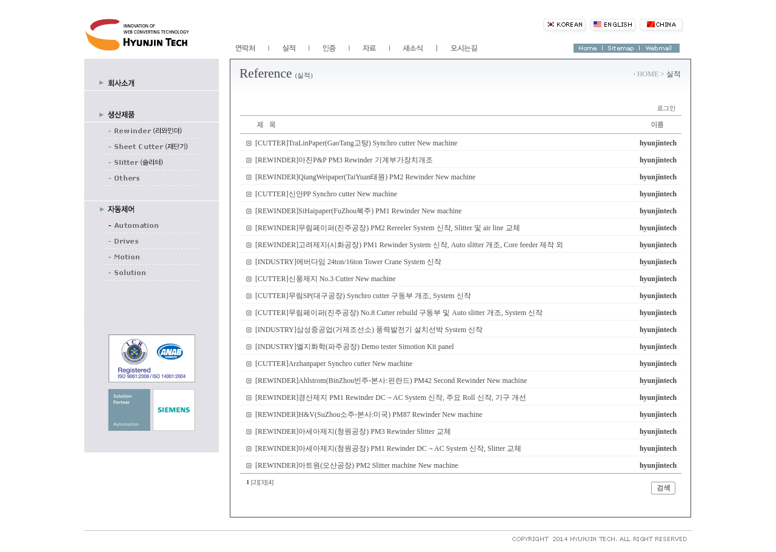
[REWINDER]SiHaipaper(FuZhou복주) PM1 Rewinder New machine (358, 211)
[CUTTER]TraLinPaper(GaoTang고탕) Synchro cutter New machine (356, 143)
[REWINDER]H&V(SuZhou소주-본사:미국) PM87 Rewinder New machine (369, 414)
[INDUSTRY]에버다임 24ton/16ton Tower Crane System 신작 (348, 262)
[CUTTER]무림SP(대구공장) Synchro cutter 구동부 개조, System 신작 (363, 295)
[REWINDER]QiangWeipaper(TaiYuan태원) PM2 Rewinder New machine (365, 177)
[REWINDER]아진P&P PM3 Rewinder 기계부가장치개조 (344, 160)
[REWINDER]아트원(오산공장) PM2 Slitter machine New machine (356, 465)
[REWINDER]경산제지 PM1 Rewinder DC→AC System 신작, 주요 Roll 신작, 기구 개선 (390, 397)
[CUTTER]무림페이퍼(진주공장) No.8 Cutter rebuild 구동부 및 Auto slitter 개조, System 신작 (399, 312)
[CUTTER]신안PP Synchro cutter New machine (326, 194)
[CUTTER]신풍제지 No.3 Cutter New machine (325, 278)
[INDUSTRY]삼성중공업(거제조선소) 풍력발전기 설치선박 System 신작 (369, 329)
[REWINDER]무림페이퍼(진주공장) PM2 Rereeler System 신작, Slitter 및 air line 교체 (387, 228)
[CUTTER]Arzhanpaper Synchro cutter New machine (333, 363)
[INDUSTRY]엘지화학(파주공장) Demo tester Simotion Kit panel (354, 346)
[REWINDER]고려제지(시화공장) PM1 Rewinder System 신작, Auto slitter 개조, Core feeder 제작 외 (409, 245)
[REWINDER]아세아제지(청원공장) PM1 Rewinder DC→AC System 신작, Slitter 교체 (388, 448)
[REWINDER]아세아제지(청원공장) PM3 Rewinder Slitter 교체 (353, 431)
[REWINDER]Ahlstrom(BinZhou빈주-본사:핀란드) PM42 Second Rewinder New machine (391, 380)
